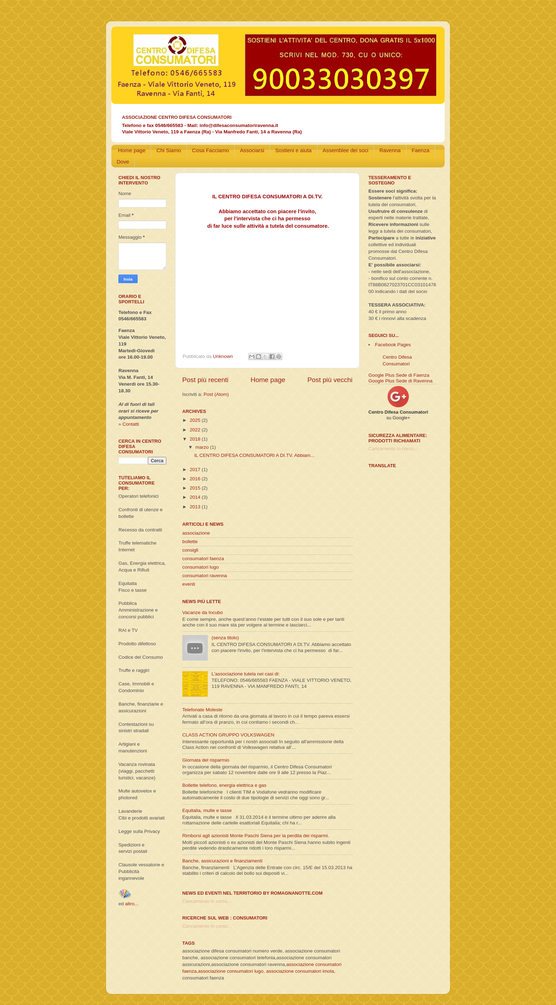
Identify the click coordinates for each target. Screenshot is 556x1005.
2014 (196, 497)
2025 (196, 420)
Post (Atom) (216, 394)
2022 (196, 429)
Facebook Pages (393, 344)
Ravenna (390, 150)
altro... (132, 903)
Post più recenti (205, 379)
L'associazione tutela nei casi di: (245, 674)
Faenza (420, 150)
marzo (202, 447)
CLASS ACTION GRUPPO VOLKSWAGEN (228, 735)
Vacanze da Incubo (202, 612)
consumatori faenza (203, 558)
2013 (196, 506)
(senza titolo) (225, 637)
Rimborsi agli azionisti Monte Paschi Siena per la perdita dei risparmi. (255, 835)
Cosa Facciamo (210, 150)
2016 (196, 478)
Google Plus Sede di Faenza (398, 375)
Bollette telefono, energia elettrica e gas (224, 785)
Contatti (130, 424)
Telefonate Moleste (202, 709)
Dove (123, 162)
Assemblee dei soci (345, 150)
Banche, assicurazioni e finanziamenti (222, 860)
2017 (196, 469)
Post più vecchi (329, 379)
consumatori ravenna (204, 575)
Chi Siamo (168, 150)
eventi (188, 584)
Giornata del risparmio (205, 760)
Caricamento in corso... (207, 901)
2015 (196, 488)
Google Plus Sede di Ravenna (400, 380)
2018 (196, 439)
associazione (196, 533)
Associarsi (252, 150)
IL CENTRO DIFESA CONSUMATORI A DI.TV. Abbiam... (254, 455)
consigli (190, 550)
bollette (190, 541)
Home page (132, 150)
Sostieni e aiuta (293, 150)
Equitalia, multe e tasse (207, 810)
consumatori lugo (200, 567)
